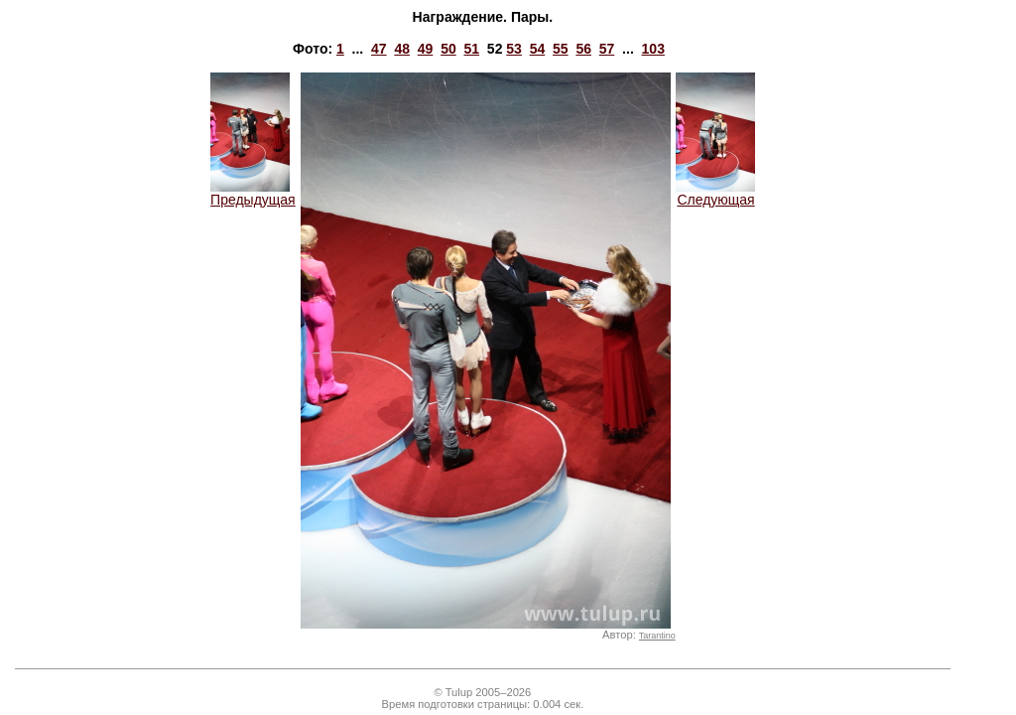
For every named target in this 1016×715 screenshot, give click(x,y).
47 (379, 49)
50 (448, 49)
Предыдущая (253, 193)
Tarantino (657, 636)
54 (538, 49)
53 (514, 49)
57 (607, 49)
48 (402, 49)
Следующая (715, 193)
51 (471, 49)
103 (653, 49)
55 (561, 49)
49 (426, 49)
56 (583, 49)
